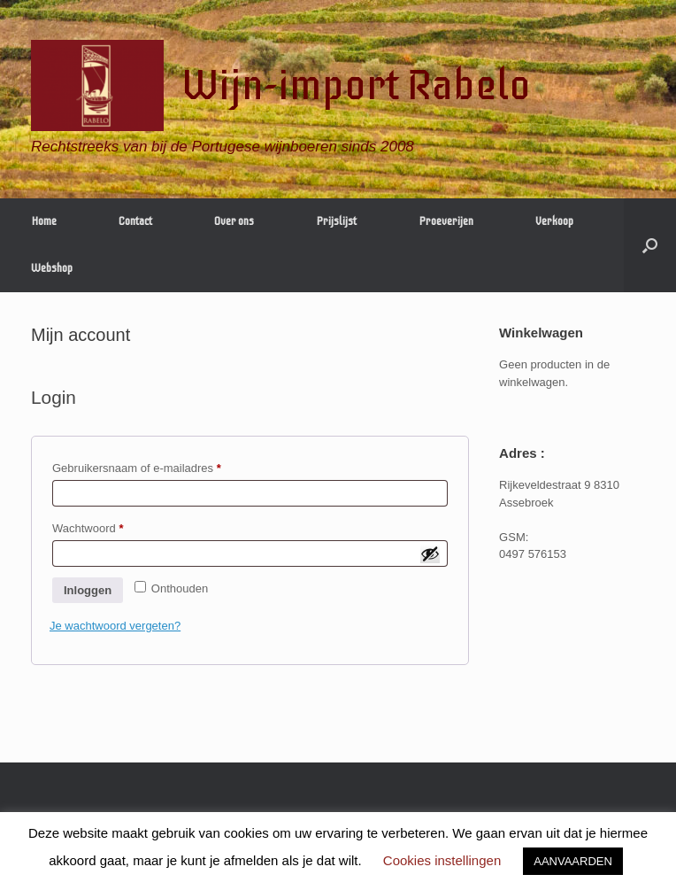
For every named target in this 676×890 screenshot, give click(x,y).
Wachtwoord (104, 526)
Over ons (234, 221)
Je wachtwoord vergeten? (115, 625)
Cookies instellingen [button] (442, 860)
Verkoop (554, 221)
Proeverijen (446, 221)
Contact (135, 221)
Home (44, 221)
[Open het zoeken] (650, 245)
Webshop (52, 268)
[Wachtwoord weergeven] (430, 553)
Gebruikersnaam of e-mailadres (154, 466)
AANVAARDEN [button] (573, 861)
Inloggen (87, 590)
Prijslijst (336, 221)
